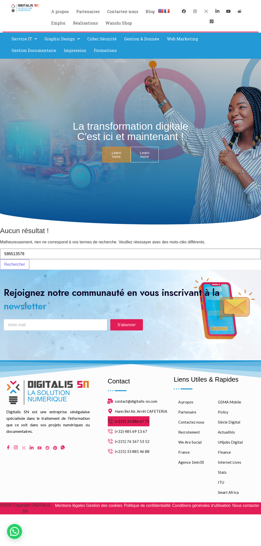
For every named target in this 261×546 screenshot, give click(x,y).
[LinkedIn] (217, 11)
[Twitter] (206, 11)
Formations (105, 50)
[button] (24, 39)
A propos (60, 11)
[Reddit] (47, 448)
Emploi (58, 23)
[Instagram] (16, 448)
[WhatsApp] (63, 448)
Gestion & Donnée (141, 38)
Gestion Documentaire (34, 50)
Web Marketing (182, 38)
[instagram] (195, 11)
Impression (75, 50)
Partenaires (88, 11)
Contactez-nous (122, 11)
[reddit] (239, 11)
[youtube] (228, 11)
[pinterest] (211, 21)
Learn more (116, 155)
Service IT (24, 38)
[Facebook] (184, 11)
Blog (150, 11)
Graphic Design (62, 38)
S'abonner (127, 325)
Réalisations (85, 23)
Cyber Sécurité (102, 38)
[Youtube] (39, 448)
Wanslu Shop (118, 23)
